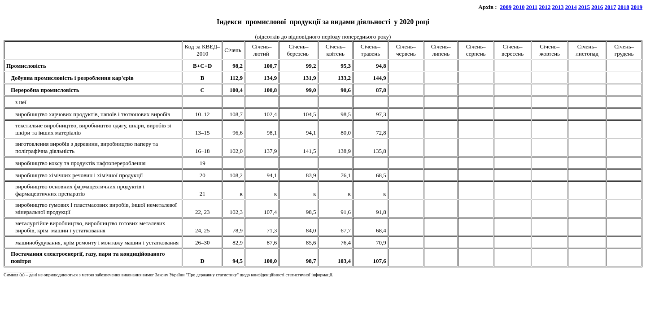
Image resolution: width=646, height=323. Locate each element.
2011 (531, 7)
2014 (571, 7)
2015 (584, 7)
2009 (505, 7)
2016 (597, 7)
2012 (544, 7)
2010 (518, 7)
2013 (558, 7)
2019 (636, 7)
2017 (610, 7)
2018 (623, 7)
